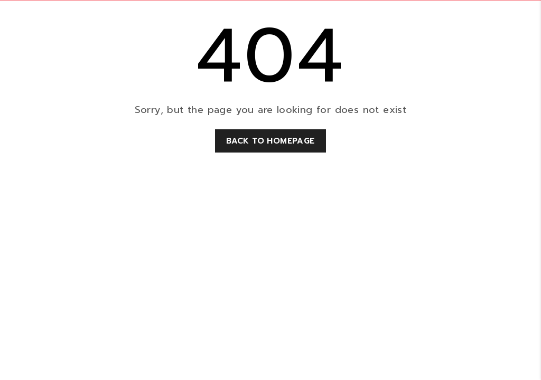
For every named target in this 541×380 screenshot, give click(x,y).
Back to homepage (270, 141)
